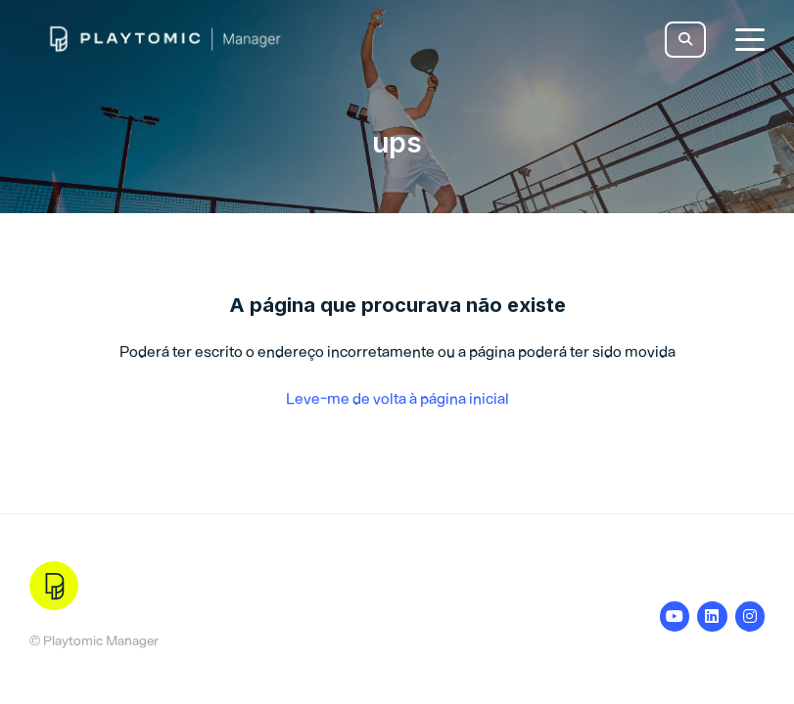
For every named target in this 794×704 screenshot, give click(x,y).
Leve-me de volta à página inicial (397, 398)
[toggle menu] (750, 39)
